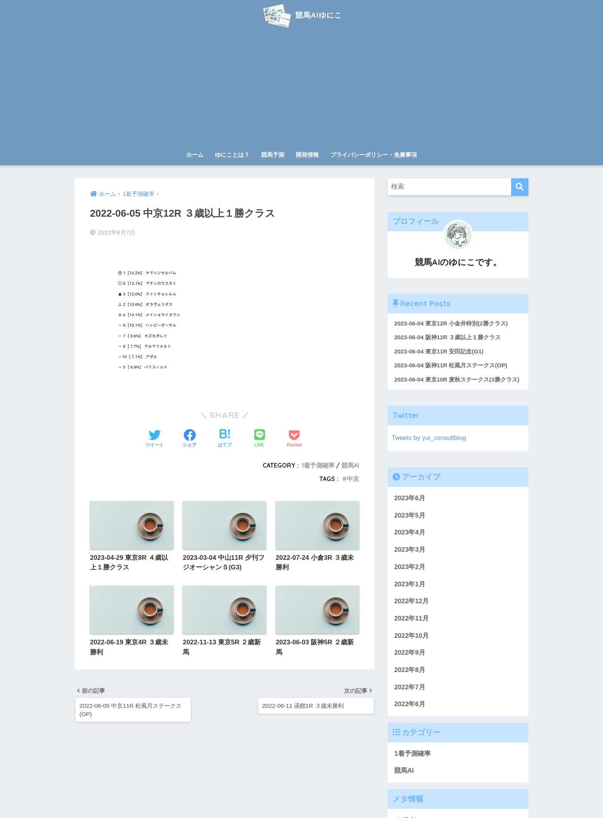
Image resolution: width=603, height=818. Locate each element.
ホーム (194, 154)
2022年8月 (409, 670)
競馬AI (350, 465)
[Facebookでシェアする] (190, 439)
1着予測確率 (318, 465)
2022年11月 (411, 618)
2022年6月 (409, 704)
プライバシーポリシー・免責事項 (373, 154)
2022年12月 (411, 601)
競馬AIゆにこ (301, 14)
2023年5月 (409, 515)
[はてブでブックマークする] (225, 439)
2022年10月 (411, 636)
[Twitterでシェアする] (154, 439)
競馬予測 (272, 154)
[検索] (519, 187)
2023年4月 (409, 533)
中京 (353, 479)
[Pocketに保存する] (294, 439)
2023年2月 (409, 567)
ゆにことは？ (232, 154)
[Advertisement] (301, 89)
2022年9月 (409, 653)
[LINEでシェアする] (259, 439)
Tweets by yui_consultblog (429, 438)
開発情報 (307, 154)
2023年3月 (409, 550)
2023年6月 (409, 498)
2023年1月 (409, 584)
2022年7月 (409, 687)
